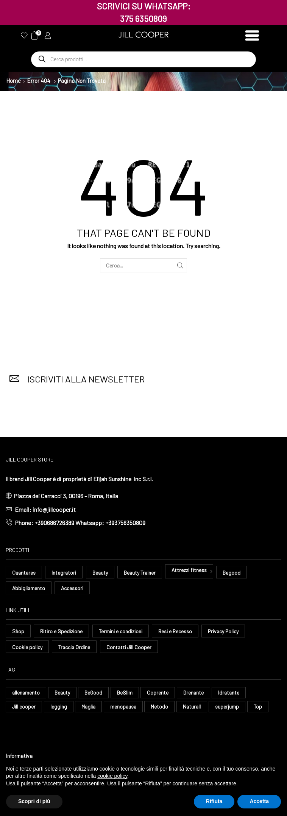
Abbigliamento (29, 588)
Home (13, 80)
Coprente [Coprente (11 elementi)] (159, 693)
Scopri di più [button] (34, 801)
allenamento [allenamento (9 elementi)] (26, 693)
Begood (234, 572)
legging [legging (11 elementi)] (59, 707)
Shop (18, 631)
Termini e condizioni (121, 631)
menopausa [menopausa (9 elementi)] (124, 707)
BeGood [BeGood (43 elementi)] (95, 693)
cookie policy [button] (112, 776)
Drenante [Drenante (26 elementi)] (195, 693)
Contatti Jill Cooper (130, 647)
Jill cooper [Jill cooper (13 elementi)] (24, 707)
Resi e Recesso (175, 631)
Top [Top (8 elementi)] (260, 707)
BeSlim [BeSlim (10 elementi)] (126, 693)
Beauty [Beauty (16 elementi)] (63, 693)
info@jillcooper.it (54, 509)
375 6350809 (143, 18)
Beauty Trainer (141, 572)
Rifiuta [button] (214, 801)
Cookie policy (27, 647)
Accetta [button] (259, 801)
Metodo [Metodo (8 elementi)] (161, 707)
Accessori (73, 588)
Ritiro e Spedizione (61, 631)
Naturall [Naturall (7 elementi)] (194, 707)
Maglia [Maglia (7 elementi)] (89, 707)
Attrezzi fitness (192, 570)
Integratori (64, 572)
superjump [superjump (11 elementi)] (230, 707)
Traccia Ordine (74, 647)
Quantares (24, 572)
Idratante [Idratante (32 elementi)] (231, 693)
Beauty (101, 572)
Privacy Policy (224, 631)
